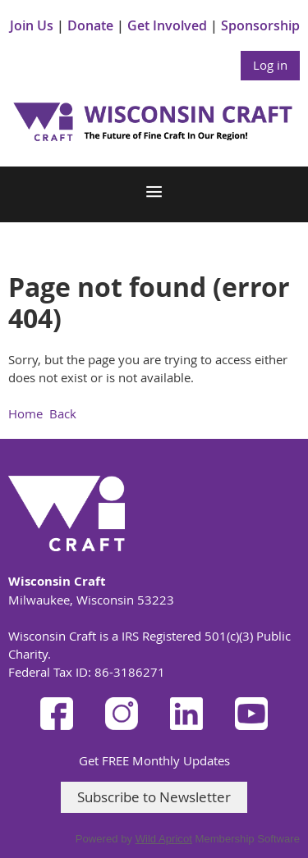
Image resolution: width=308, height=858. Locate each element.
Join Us (31, 25)
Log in (270, 65)
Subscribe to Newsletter (154, 796)
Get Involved (167, 25)
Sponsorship (260, 25)
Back (62, 413)
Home (25, 413)
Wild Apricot (164, 839)
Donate (90, 25)
